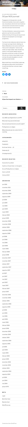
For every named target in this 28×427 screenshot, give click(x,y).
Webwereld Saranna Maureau (13, 3)
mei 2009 (4, 206)
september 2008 (6, 230)
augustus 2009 (6, 196)
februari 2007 (6, 288)
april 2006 (5, 319)
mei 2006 (4, 316)
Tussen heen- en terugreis (15, 166)
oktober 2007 (5, 264)
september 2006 (6, 304)
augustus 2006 (6, 307)
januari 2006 (5, 328)
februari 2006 (6, 325)
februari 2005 (6, 356)
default (4, 141)
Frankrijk (4, 144)
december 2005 (6, 331)
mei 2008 (4, 242)
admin (15, 14)
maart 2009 (5, 212)
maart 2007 (5, 285)
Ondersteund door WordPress (9, 423)
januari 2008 (5, 255)
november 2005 (6, 334)
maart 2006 (5, 322)
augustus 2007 (6, 270)
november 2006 (6, 297)
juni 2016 (4, 184)
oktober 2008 (6, 227)
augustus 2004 (6, 374)
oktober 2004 (6, 368)
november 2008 (6, 224)
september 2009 (6, 193)
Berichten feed (6, 399)
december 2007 (6, 258)
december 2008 (6, 221)
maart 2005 (5, 353)
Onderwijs (5, 150)
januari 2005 (5, 359)
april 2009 (5, 209)
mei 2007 (4, 279)
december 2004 (6, 362)
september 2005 (6, 340)
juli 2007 (4, 273)
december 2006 (6, 294)
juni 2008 (4, 239)
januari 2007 (5, 291)
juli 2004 (4, 377)
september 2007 (6, 267)
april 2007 (5, 282)
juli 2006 (4, 310)
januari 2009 (5, 218)
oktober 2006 (6, 301)
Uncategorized (6, 153)
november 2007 (6, 261)
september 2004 (6, 371)
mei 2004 (4, 383)
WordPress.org (6, 405)
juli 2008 (4, 236)
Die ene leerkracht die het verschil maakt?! (13, 124)
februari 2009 (6, 215)
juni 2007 (4, 276)
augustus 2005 (6, 343)
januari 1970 (5, 386)
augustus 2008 (6, 233)
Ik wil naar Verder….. (7, 147)
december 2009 (6, 190)
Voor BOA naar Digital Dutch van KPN (12, 117)
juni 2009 (4, 202)
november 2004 (6, 365)
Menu (14, 8)
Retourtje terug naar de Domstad (11, 121)
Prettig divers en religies (8, 127)
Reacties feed (5, 402)
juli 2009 (4, 199)
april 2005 (5, 350)
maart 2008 (5, 248)
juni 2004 (4, 380)
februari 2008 (6, 251)
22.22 (12, 163)
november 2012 (6, 187)
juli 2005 (4, 346)
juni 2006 (4, 313)
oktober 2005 (6, 337)
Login (3, 396)
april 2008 (5, 245)
